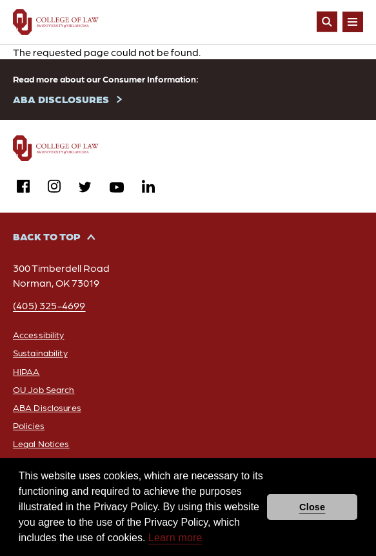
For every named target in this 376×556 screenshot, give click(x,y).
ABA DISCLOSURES (61, 99)
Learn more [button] (175, 537)
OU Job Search (44, 389)
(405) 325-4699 (49, 305)
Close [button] (312, 507)
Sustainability (40, 352)
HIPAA (26, 371)
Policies (29, 425)
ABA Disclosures (47, 407)
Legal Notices (41, 443)
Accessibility (38, 334)
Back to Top (47, 236)
